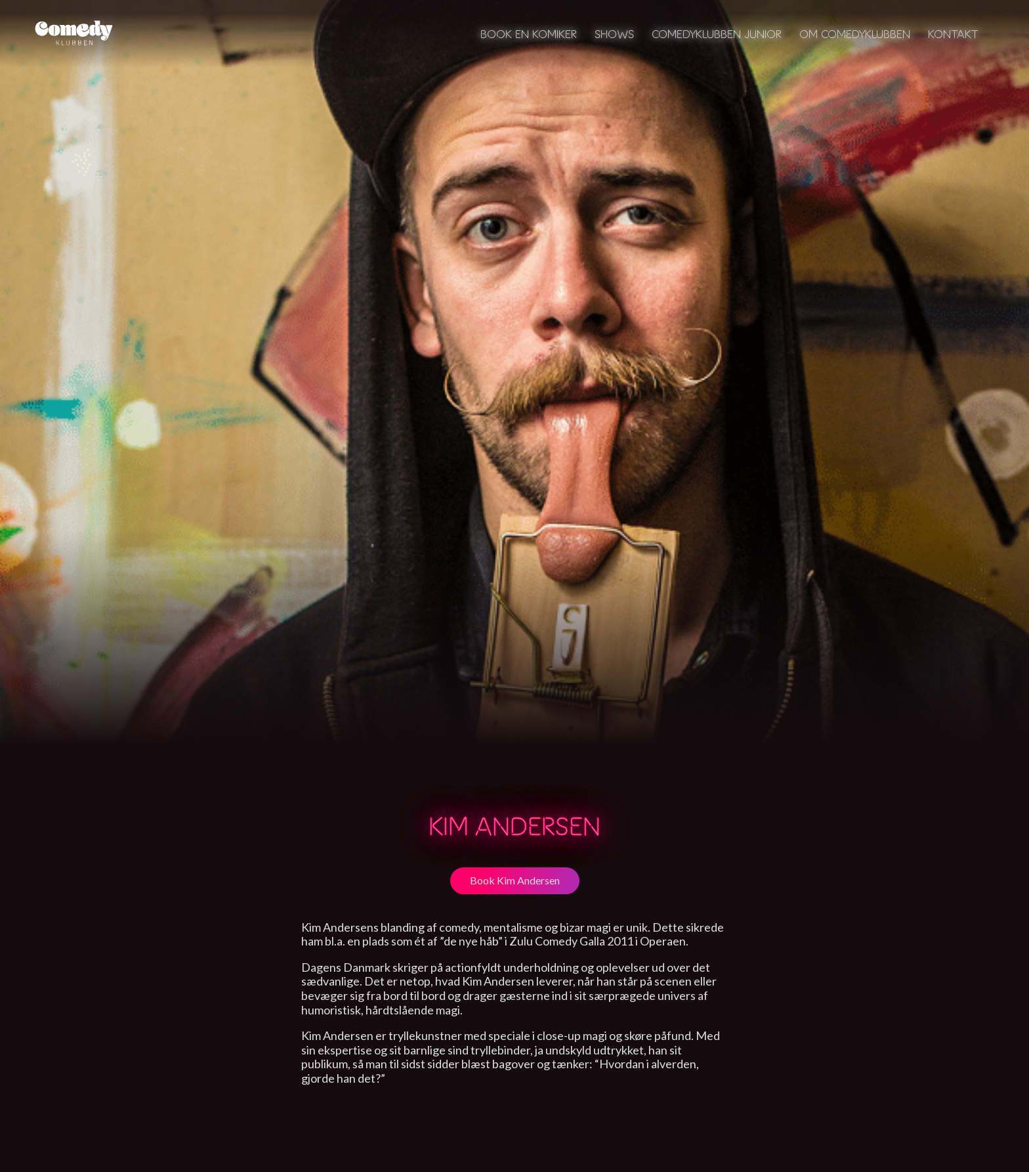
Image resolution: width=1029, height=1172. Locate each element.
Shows (614, 34)
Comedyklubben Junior (717, 34)
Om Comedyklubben (854, 34)
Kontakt (953, 34)
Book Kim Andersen (515, 880)
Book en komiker (528, 34)
